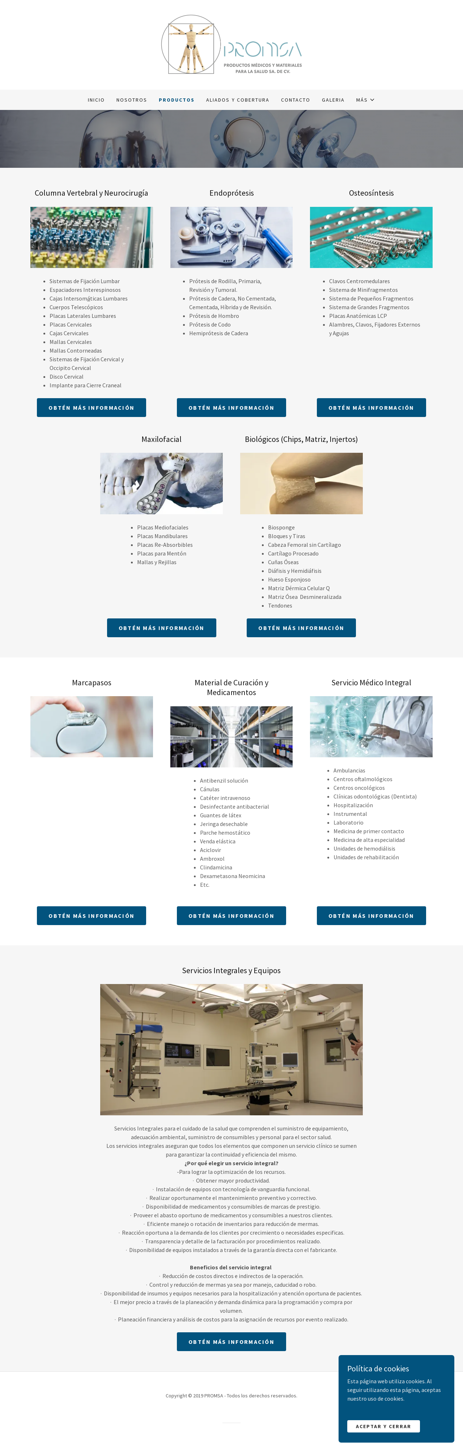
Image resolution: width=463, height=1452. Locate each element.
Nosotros (131, 100)
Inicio (96, 100)
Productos (177, 100)
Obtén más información (91, 407)
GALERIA (333, 100)
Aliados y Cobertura (237, 100)
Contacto (295, 100)
